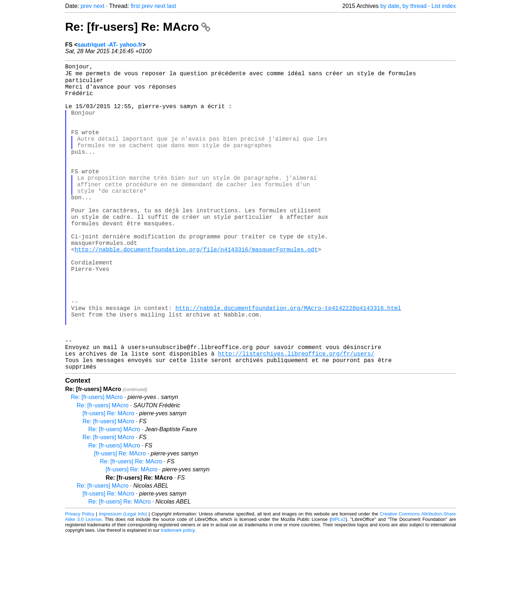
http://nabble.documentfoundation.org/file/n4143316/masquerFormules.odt (196, 290)
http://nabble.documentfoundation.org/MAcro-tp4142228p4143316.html (288, 362)
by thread (414, 6)
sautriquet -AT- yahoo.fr (109, 45)
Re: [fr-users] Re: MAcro (137, 26)
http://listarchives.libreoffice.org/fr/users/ (296, 418)
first (135, 6)
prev (86, 6)
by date (389, 6)
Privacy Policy (79, 581)
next (98, 6)
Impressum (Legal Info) (123, 581)
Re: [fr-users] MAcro (97, 464)
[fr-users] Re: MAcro (108, 480)
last (171, 6)
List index (443, 6)
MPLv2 (338, 586)
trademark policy (178, 597)
